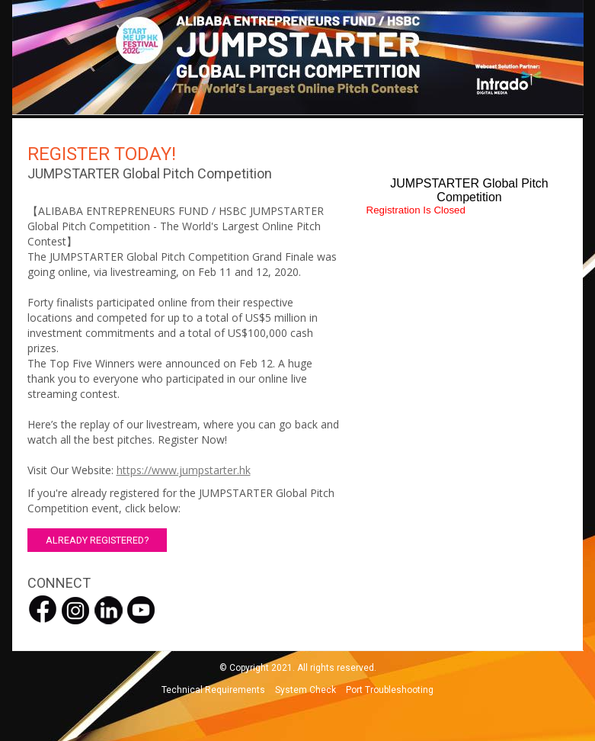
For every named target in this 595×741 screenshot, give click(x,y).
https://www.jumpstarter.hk (184, 470)
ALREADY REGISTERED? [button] (97, 540)
